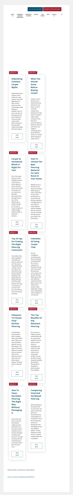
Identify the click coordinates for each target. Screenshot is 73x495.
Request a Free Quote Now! (52, 9)
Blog (48, 14)
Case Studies (42, 15)
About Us (12, 15)
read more (17, 136)
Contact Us (54, 15)
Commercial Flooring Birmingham (20, 16)
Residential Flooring (29, 15)
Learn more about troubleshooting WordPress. (21, 476)
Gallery (36, 14)
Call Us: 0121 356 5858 (34, 9)
